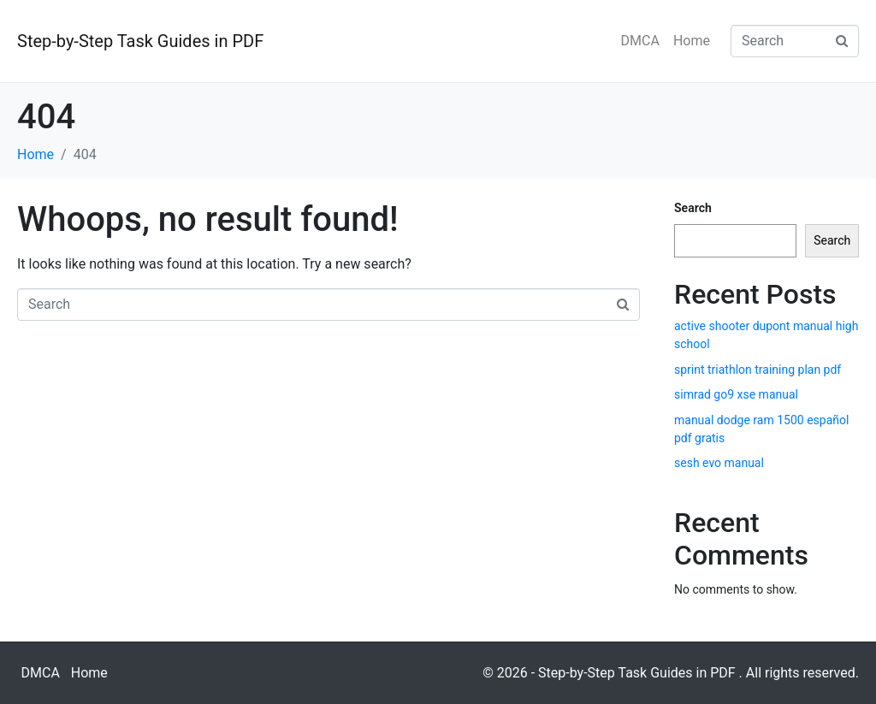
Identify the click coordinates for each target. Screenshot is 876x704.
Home (691, 41)
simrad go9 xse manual (736, 394)
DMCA (640, 41)
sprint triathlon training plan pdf (757, 369)
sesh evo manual (719, 463)
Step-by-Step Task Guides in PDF (140, 41)
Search (693, 208)
